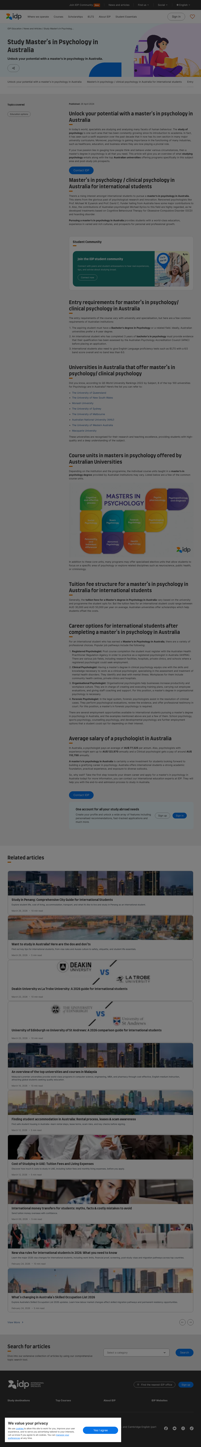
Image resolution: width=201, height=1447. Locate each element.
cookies (20, 1428)
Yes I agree (100, 1430)
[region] (63, 1430)
